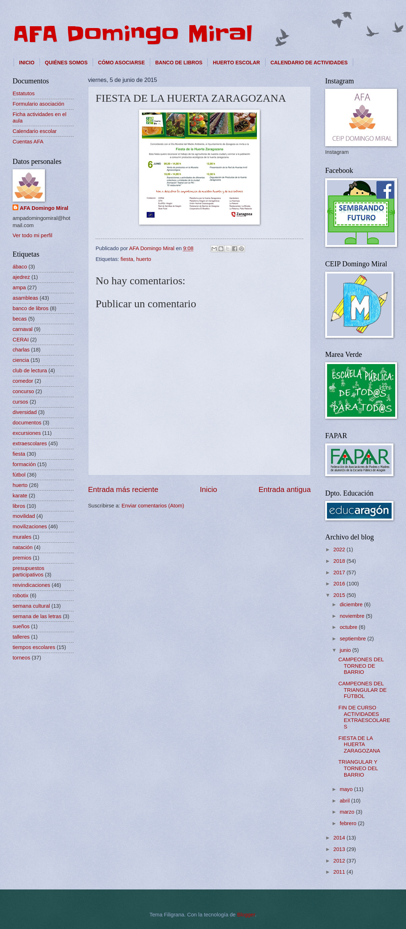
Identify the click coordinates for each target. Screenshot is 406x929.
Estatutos (23, 93)
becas (20, 319)
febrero (349, 823)
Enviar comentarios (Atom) (152, 506)
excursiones (27, 433)
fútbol (19, 475)
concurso (23, 391)
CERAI (21, 339)
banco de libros (31, 308)
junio (346, 650)
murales (22, 537)
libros (19, 506)
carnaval (23, 329)
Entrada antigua (285, 489)
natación (23, 547)
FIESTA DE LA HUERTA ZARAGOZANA (359, 744)
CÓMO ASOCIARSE (121, 62)
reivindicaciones (31, 585)
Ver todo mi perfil (32, 235)
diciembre (352, 604)
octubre (349, 627)
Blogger (246, 914)
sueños (21, 626)
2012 (340, 861)
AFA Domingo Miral (133, 34)
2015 (340, 595)
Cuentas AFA (28, 141)
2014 (340, 838)
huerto (143, 259)
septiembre (353, 638)
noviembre (353, 616)
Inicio (208, 489)
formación (24, 464)
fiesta (127, 259)
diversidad (25, 412)
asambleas (25, 298)
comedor (23, 381)
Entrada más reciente (123, 489)
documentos (27, 423)
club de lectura (30, 370)
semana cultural (31, 606)
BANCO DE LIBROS (178, 62)
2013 (340, 849)
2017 (340, 572)
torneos (21, 658)
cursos (20, 402)
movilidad (24, 516)
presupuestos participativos (28, 571)
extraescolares (30, 443)
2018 (340, 561)
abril (345, 801)
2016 (340, 584)
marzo (348, 812)
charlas (21, 350)
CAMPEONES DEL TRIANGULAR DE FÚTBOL (362, 690)
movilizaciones (30, 526)
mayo (347, 789)
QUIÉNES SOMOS (66, 62)
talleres (21, 637)
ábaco (20, 267)
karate (20, 495)
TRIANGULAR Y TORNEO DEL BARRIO (358, 768)
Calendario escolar (35, 131)
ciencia (21, 360)
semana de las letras (37, 616)
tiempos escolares (34, 647)
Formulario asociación (38, 104)
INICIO (26, 62)
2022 (340, 549)
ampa (19, 287)
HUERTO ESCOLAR (236, 62)
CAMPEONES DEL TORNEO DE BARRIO (361, 666)
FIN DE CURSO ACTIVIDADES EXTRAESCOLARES (364, 717)
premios (22, 558)
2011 (340, 872)
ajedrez (21, 277)
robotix (20, 595)
